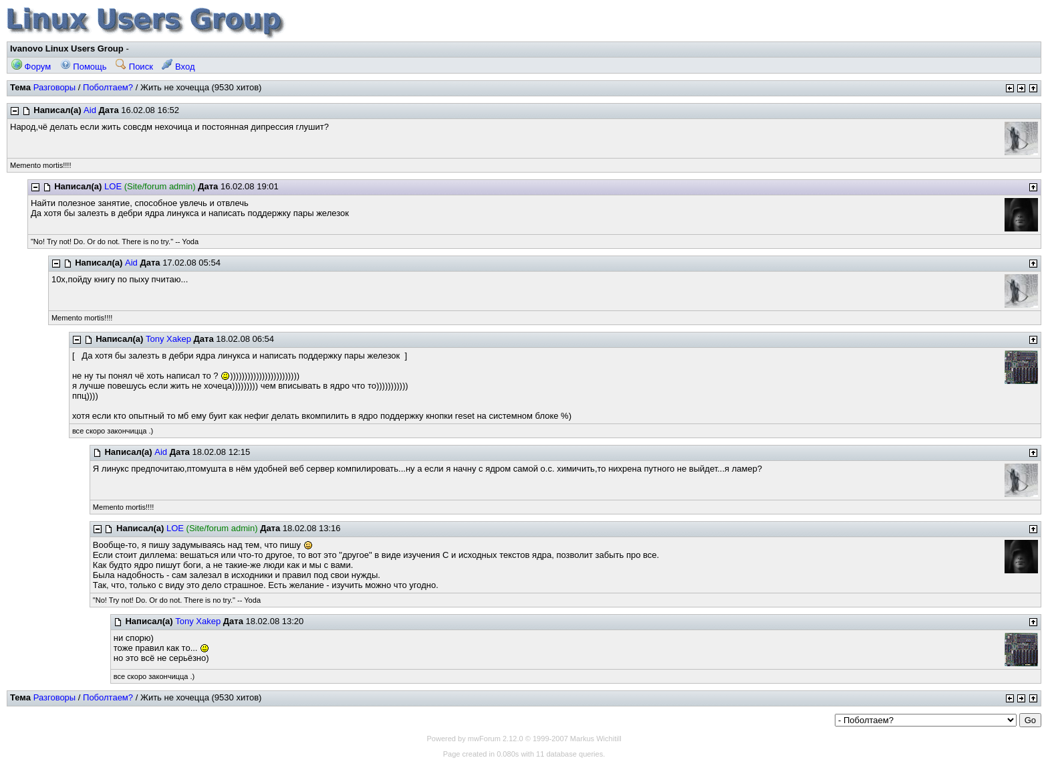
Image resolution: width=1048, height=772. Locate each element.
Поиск (134, 67)
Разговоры (54, 87)
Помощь (83, 67)
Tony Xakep (168, 339)
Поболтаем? (108, 87)
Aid (90, 110)
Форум (31, 67)
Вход (178, 67)
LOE (113, 186)
